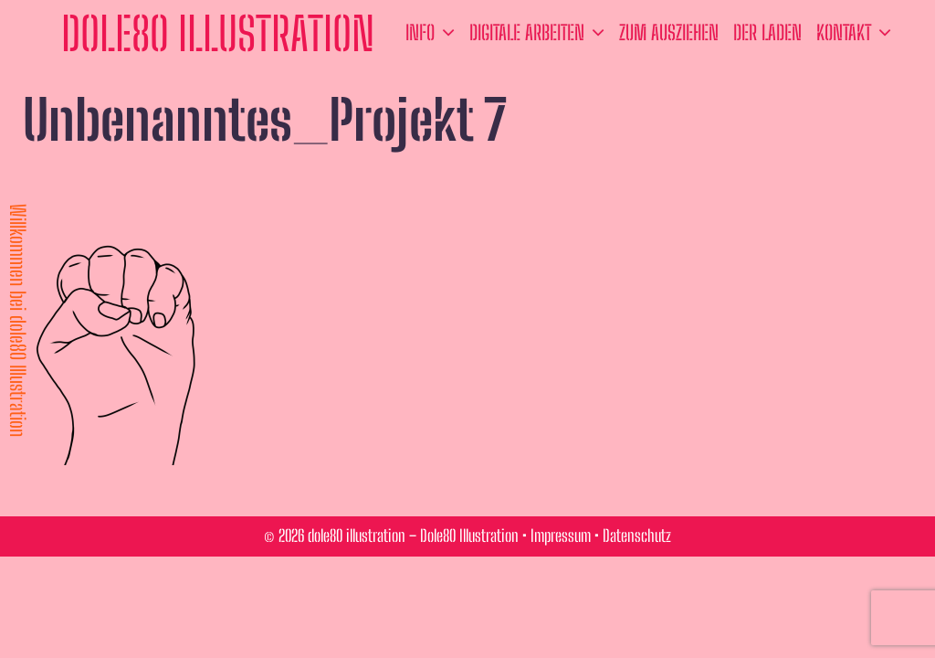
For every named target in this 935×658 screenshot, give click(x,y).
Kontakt (857, 33)
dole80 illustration (217, 33)
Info (433, 33)
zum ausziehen (669, 32)
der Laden (767, 32)
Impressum (561, 535)
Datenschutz (637, 535)
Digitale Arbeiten (540, 33)
